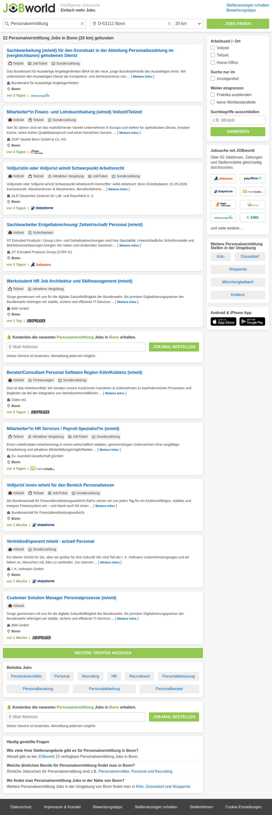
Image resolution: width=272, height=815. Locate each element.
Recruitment (139, 676)
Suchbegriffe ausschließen (235, 112)
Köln (140, 786)
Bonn (72, 38)
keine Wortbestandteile (236, 102)
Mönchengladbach (238, 282)
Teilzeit (223, 55)
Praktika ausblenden (234, 95)
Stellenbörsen (201, 807)
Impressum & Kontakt (62, 807)
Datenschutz (21, 807)
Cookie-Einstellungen (243, 807)
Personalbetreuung (178, 676)
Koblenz (238, 295)
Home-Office (227, 63)
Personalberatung (38, 689)
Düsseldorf (155, 786)
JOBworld (46, 756)
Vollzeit (223, 48)
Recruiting (90, 676)
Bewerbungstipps (241, 10)
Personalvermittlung (29, 38)
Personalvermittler (26, 676)
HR (114, 676)
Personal (61, 676)
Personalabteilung (104, 689)
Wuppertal (181, 786)
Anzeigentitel (228, 79)
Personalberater (169, 689)
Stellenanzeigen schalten (247, 5)
